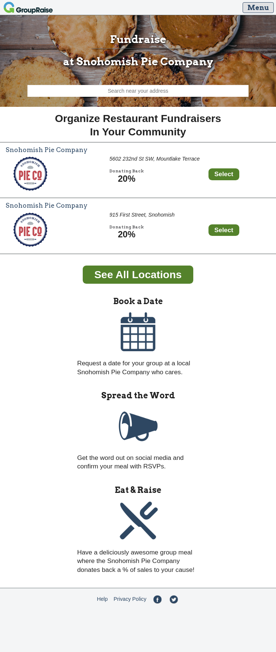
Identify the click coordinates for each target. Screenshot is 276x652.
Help (102, 599)
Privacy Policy (130, 599)
